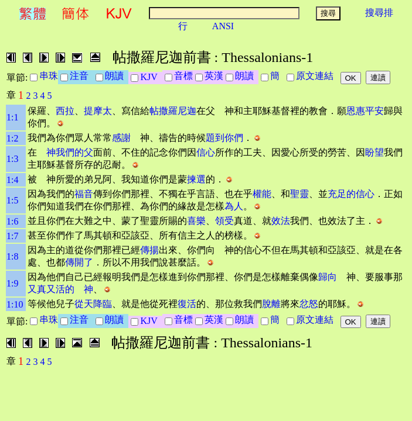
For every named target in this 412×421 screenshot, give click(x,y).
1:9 (12, 283)
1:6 (12, 221)
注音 (81, 76)
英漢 (214, 76)
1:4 (12, 180)
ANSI (223, 26)
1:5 (12, 200)
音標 (183, 76)
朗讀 (116, 76)
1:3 (12, 159)
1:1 (12, 117)
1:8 (12, 256)
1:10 (14, 304)
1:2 (12, 138)
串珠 (48, 76)
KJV (151, 77)
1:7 (12, 236)
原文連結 (317, 76)
